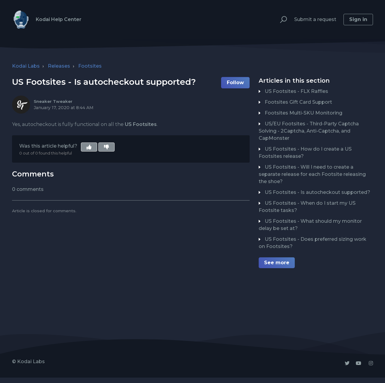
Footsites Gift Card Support (298, 102)
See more (276, 262)
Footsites (90, 66)
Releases (59, 66)
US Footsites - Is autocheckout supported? (317, 192)
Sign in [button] (358, 19)
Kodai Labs (26, 66)
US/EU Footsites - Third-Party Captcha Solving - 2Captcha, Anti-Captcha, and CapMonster (309, 131)
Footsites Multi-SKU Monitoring (303, 113)
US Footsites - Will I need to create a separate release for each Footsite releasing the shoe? (312, 174)
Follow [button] (235, 82)
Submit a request (315, 19)
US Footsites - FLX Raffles (296, 91)
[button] (281, 19)
